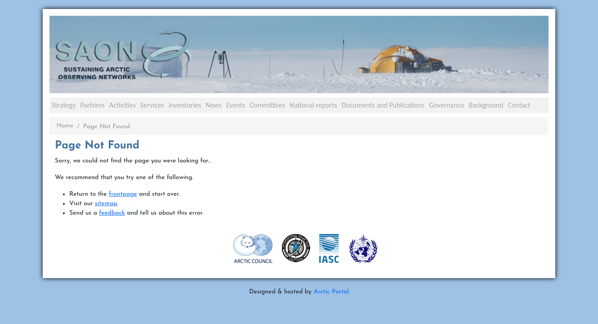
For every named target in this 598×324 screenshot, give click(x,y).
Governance (446, 105)
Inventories (185, 105)
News (213, 105)
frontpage (123, 194)
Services (152, 105)
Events (235, 105)
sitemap (106, 203)
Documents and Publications (383, 105)
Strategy (64, 105)
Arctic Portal (331, 291)
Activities (122, 105)
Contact (519, 105)
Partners (92, 105)
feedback (112, 213)
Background (486, 105)
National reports (313, 105)
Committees (267, 105)
